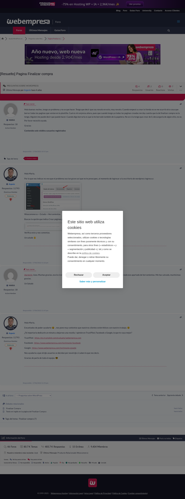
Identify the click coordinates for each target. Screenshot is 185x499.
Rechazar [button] (78, 275)
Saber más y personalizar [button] (92, 281)
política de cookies (91, 253)
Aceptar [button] (106, 275)
